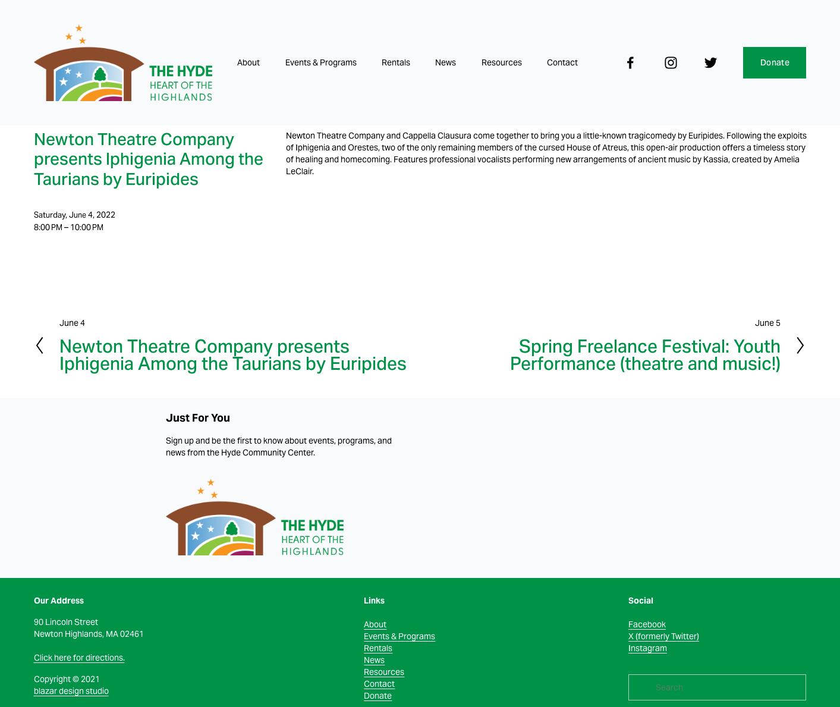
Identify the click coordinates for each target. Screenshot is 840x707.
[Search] (717, 687)
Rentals (396, 62)
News (445, 62)
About (248, 62)
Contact (562, 62)
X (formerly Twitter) (663, 636)
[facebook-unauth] (630, 62)
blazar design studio (71, 691)
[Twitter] (710, 62)
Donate (774, 62)
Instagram (647, 648)
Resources (502, 62)
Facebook (647, 624)
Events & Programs (321, 62)
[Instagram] (670, 62)
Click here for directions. (79, 657)
